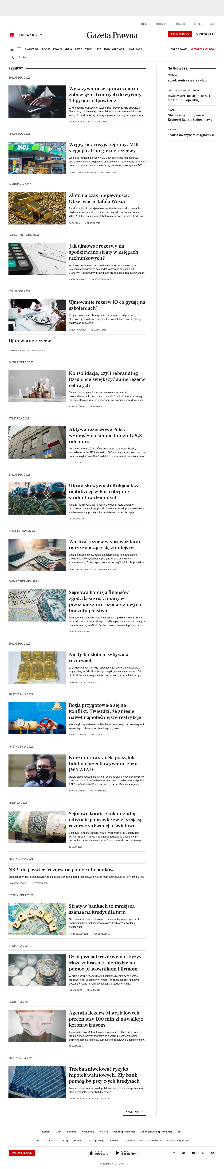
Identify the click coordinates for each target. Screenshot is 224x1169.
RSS (179, 1131)
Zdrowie (172, 130)
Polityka (172, 75)
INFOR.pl (65, 1141)
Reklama (71, 1131)
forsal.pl (180, 23)
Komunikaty (88, 1131)
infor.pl (197, 23)
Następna (134, 1112)
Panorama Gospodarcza (178, 1141)
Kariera (104, 1131)
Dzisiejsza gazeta (29, 35)
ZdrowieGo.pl (114, 1141)
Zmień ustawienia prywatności (156, 1131)
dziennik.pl (161, 23)
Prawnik (172, 110)
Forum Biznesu (155, 1141)
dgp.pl (144, 23)
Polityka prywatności (124, 1131)
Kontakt (46, 1131)
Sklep (213, 23)
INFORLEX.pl (79, 1141)
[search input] (116, 57)
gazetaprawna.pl (96, 1141)
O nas (59, 1131)
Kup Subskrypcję (180, 34)
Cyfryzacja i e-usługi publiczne (184, 90)
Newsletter (130, 1141)
